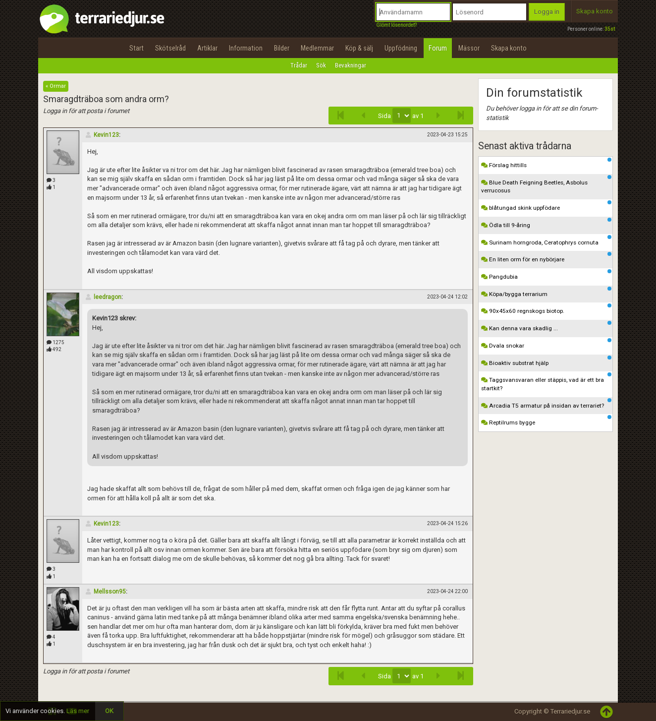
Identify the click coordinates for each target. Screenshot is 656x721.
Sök (321, 65)
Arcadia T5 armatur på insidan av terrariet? (546, 403)
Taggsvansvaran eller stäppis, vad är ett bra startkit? (546, 382)
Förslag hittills (546, 163)
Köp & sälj (359, 48)
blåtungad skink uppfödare (546, 205)
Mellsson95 (105, 591)
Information (246, 48)
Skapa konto (594, 11)
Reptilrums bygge (546, 420)
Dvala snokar (546, 343)
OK (109, 711)
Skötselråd (170, 48)
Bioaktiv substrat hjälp (546, 361)
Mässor (469, 48)
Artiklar (207, 48)
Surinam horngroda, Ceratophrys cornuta (546, 240)
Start (136, 48)
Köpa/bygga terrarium (546, 292)
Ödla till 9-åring (546, 223)
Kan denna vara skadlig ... (546, 326)
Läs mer (77, 711)
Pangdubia (546, 274)
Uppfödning (400, 48)
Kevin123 (102, 134)
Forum (438, 48)
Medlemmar (317, 48)
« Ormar (56, 86)
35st (609, 29)
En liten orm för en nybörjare (546, 257)
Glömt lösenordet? (396, 25)
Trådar (298, 65)
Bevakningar (350, 65)
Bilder (281, 48)
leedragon (103, 297)
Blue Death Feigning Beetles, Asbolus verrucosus (546, 184)
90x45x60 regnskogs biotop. (546, 308)
